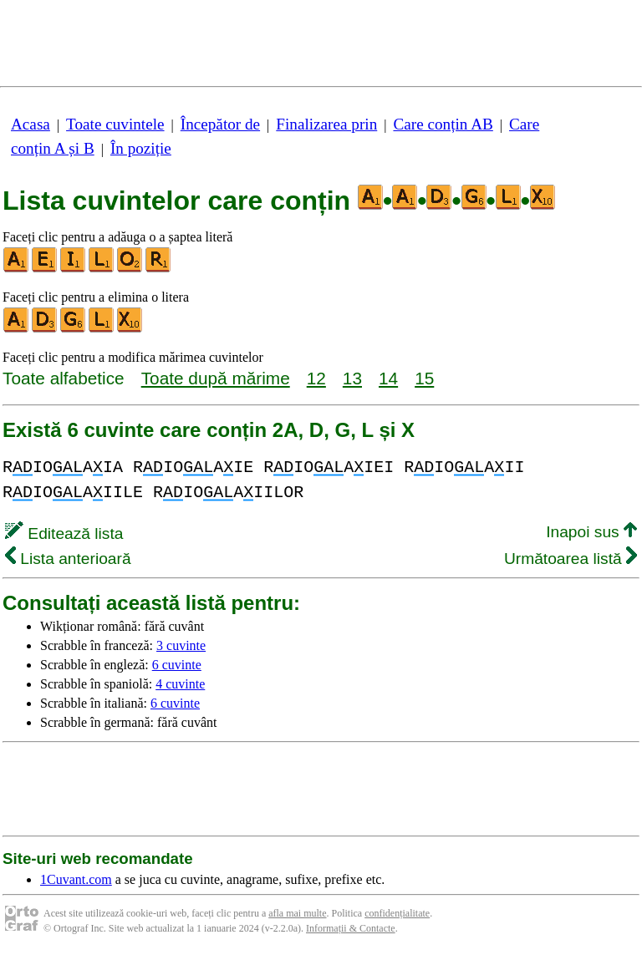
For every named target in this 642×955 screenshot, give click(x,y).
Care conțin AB (442, 124)
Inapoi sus (591, 532)
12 (316, 378)
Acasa (30, 124)
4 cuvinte (180, 684)
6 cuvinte (176, 665)
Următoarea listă (570, 558)
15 (424, 378)
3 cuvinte (181, 645)
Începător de (220, 124)
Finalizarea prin (326, 124)
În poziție (140, 148)
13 (352, 378)
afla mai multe (297, 913)
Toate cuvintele (115, 124)
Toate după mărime (215, 378)
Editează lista (64, 533)
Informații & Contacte (350, 928)
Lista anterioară (68, 558)
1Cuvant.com (76, 879)
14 (388, 378)
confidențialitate (397, 913)
